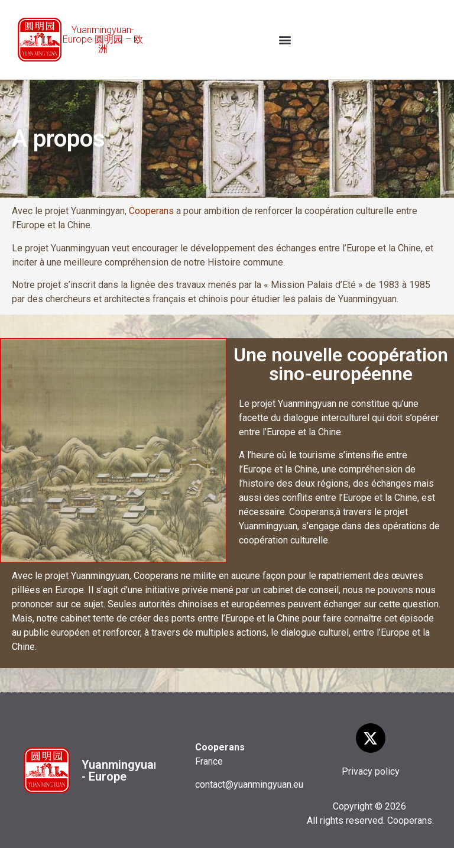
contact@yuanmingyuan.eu (249, 784)
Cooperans (151, 210)
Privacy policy (371, 771)
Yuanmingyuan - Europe (121, 771)
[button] (284, 40)
